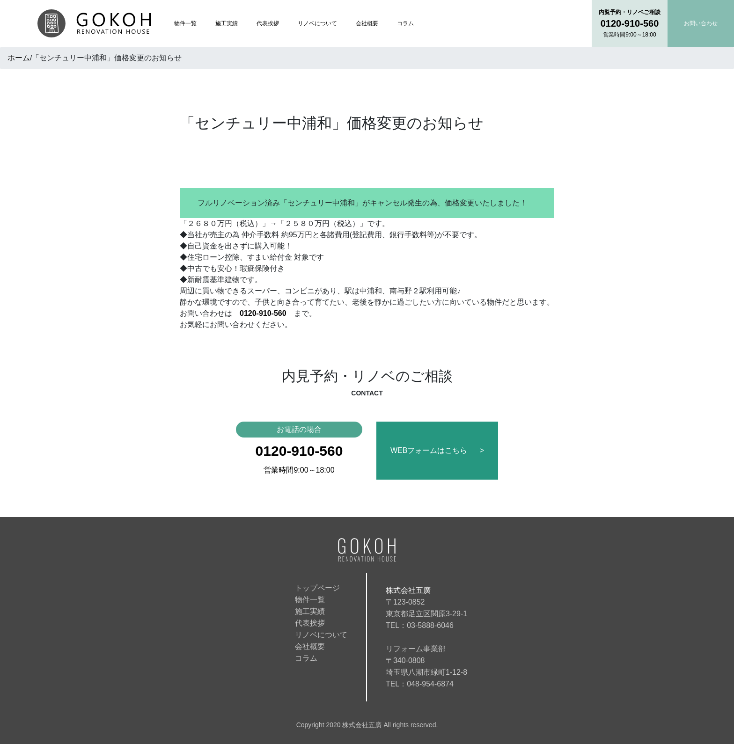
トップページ (317, 588)
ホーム (18, 58)
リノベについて (317, 23)
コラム (405, 23)
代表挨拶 (268, 23)
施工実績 (226, 23)
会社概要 (367, 23)
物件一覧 (185, 23)
